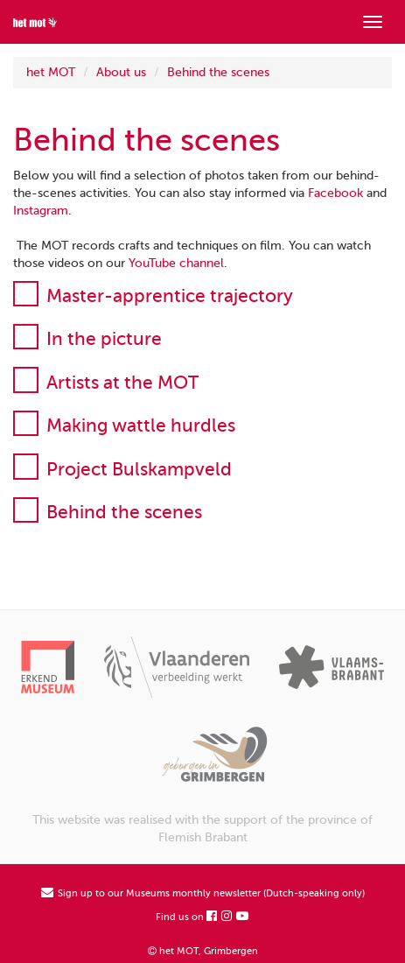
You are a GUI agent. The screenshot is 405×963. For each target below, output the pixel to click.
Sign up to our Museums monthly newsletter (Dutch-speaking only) (203, 893)
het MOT (50, 72)
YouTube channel (176, 263)
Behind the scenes (218, 72)
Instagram (40, 210)
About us (121, 72)
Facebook (335, 193)
